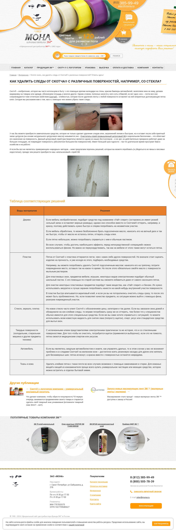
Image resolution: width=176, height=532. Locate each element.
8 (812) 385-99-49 (142, 477)
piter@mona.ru (126, 6)
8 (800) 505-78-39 (142, 481)
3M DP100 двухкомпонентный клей (102, 425)
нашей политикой (76, 525)
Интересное (95, 491)
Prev (82, 44)
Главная (16, 68)
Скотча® (53, 97)
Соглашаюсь (161, 524)
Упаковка (90, 68)
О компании (95, 495)
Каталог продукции (99, 482)
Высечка (104, 68)
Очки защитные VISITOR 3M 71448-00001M (73, 425)
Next (86, 44)
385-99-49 (125, 3)
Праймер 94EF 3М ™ (130, 424)
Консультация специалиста (129, 17)
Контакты (157, 68)
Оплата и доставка (123, 68)
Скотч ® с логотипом (69, 68)
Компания (143, 68)
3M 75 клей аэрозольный (44, 424)
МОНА (37, 13)
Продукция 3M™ (45, 68)
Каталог (28, 68)
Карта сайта (95, 504)
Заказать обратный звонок (147, 492)
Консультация (146, 506)
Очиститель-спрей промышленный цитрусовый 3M (103, 136)
